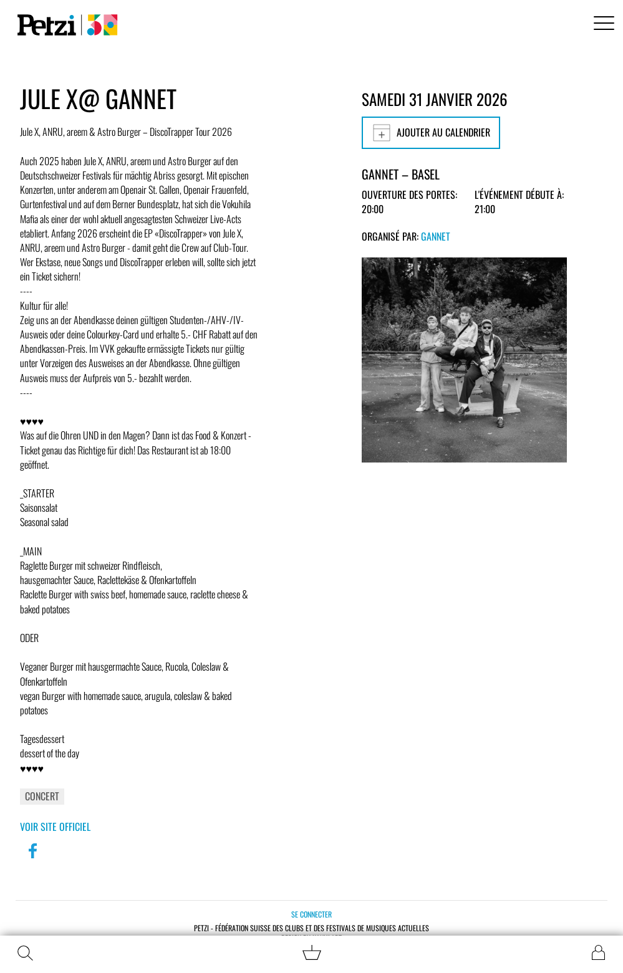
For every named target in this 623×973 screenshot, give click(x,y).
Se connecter (311, 914)
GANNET (435, 236)
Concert (42, 795)
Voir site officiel (55, 826)
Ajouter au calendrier (431, 133)
